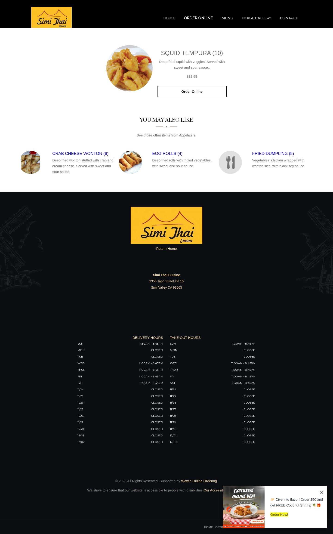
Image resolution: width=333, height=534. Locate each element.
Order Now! (279, 514)
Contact (288, 18)
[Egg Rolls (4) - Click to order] (131, 162)
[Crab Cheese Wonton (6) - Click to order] (31, 162)
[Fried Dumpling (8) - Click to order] (231, 162)
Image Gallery (256, 18)
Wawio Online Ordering (199, 481)
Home (169, 18)
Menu (227, 18)
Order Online (198, 18)
